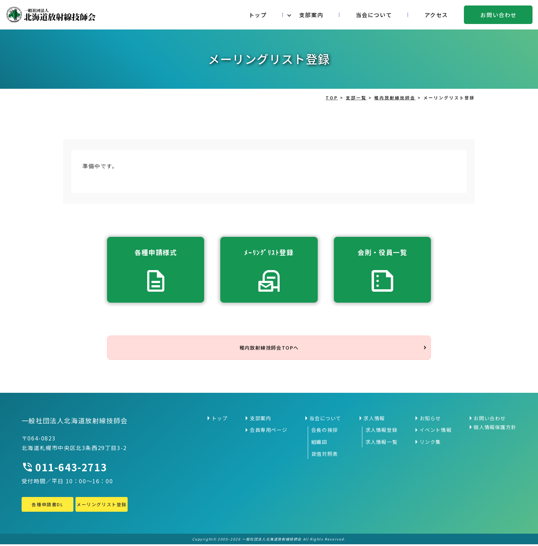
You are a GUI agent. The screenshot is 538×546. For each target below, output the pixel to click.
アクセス (436, 15)
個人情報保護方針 (494, 428)
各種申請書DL (47, 505)
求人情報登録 (381, 431)
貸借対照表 (324, 455)
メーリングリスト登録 (102, 505)
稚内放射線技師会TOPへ (269, 348)
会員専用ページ (268, 431)
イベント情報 (436, 431)
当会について (374, 15)
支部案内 (311, 15)
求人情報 (374, 419)
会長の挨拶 (324, 431)
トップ (258, 15)
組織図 (319, 443)
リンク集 (430, 443)
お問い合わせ (498, 15)
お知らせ (430, 419)
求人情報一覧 (381, 443)
